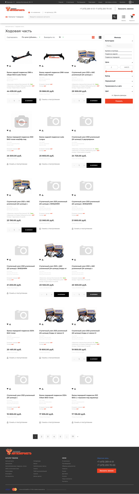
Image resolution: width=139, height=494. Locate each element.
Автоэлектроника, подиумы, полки (16, 466)
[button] (30, 37)
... (66, 437)
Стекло (35, 468)
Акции (100, 2)
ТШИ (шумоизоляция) (40, 471)
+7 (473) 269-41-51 (87, 9)
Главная (61, 2)
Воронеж (10, 2)
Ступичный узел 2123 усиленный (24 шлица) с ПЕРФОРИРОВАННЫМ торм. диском (21, 396)
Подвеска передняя (112, 57)
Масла (35, 463)
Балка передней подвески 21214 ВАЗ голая (20, 332)
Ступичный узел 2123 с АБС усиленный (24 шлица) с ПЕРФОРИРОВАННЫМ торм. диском (84, 267)
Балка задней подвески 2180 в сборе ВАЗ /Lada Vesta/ (20, 74)
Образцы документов (68, 466)
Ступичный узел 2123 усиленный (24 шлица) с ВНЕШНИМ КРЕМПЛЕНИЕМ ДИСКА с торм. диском (53, 203)
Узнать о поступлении (49, 99)
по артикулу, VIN (49, 12)
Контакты (122, 2)
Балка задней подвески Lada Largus (51, 138)
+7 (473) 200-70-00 (103, 9)
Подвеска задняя (111, 54)
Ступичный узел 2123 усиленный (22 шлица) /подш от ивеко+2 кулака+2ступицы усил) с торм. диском (86, 332)
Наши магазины (67, 478)
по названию (34, 12)
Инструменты (9, 476)
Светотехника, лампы (39, 466)
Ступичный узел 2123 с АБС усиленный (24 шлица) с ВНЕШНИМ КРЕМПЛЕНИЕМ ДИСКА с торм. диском (18, 203)
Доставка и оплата (111, 2)
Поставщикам (81, 2)
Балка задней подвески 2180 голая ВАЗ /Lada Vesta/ (54, 74)
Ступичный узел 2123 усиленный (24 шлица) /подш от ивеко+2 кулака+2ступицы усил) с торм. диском (53, 332)
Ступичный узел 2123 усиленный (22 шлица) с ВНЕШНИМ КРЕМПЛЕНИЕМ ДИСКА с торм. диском (21, 267)
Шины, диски (37, 476)
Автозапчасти (9, 461)
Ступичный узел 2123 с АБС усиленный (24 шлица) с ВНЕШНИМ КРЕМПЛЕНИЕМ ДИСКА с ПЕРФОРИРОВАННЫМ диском (85, 74)
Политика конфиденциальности (56, 489)
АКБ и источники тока (12, 468)
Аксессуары (9, 471)
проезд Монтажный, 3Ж (23, 2)
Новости (64, 468)
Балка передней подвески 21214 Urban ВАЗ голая (52, 396)
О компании (70, 2)
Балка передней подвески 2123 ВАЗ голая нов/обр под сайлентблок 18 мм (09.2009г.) (20, 138)
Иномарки (8, 473)
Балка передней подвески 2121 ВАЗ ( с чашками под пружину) (85, 396)
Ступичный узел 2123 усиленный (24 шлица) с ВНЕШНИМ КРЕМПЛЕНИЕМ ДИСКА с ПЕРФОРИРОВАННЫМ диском (86, 203)
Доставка (65, 473)
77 (73, 437)
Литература (37, 461)
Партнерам (91, 2)
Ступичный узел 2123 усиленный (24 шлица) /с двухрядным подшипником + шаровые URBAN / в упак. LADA (86, 138)
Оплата (64, 476)
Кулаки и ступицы (111, 51)
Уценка (35, 473)
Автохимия (8, 463)
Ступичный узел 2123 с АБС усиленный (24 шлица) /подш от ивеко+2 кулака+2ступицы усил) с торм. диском (53, 267)
